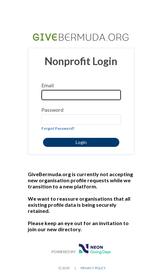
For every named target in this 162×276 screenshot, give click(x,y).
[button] (81, 142)
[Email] (81, 95)
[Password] (81, 119)
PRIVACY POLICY (93, 268)
